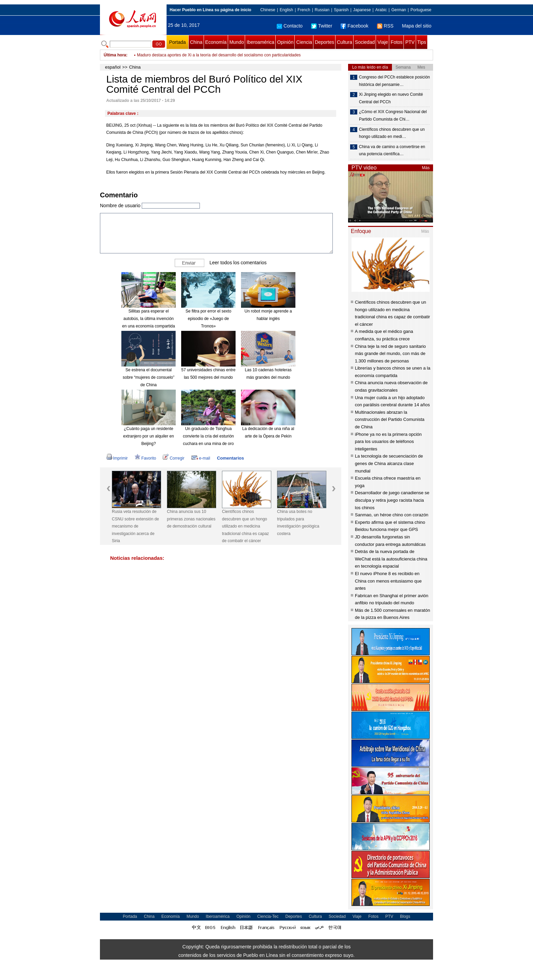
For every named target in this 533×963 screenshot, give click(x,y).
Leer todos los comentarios (237, 262)
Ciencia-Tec (268, 916)
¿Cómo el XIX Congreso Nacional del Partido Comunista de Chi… (393, 115)
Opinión (285, 42)
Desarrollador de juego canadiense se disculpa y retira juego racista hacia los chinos (392, 500)
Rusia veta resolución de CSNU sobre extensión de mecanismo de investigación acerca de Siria (135, 526)
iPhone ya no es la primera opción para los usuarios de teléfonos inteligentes (388, 441)
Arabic (381, 9)
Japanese (362, 9)
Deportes (324, 42)
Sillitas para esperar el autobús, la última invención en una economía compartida (148, 318)
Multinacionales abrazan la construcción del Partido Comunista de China (390, 419)
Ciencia (304, 42)
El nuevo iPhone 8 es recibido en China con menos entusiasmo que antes (388, 581)
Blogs (405, 916)
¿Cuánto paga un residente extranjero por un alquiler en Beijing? (148, 436)
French (303, 9)
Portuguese (421, 9)
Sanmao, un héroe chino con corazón (391, 514)
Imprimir (117, 458)
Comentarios (230, 458)
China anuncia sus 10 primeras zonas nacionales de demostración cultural (191, 519)
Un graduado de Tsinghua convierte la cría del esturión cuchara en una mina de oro (208, 436)
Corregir (173, 458)
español (113, 67)
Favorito (145, 458)
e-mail (200, 458)
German (398, 9)
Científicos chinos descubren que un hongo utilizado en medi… (392, 133)
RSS (385, 26)
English (286, 9)
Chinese (267, 9)
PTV (409, 42)
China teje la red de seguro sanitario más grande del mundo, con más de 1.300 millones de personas (390, 353)
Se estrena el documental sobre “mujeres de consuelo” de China (148, 377)
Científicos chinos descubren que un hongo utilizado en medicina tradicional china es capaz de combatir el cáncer (245, 526)
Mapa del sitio (416, 26)
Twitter (321, 26)
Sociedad (365, 42)
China (196, 42)
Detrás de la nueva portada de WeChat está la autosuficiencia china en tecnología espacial (391, 559)
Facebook (354, 26)
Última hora (115, 55)
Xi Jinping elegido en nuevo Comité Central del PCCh (391, 98)
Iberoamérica (260, 42)
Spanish (341, 9)
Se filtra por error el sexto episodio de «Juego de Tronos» (208, 318)
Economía (216, 42)
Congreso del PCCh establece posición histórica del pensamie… (394, 81)
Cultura (344, 42)
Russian (322, 9)
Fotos (396, 42)
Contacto (290, 26)
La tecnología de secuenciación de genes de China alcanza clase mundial (389, 463)
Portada (177, 42)
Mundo (236, 42)
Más (426, 167)
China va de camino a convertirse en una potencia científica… (392, 150)
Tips (421, 42)
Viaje (382, 42)
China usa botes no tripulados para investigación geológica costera (298, 522)
